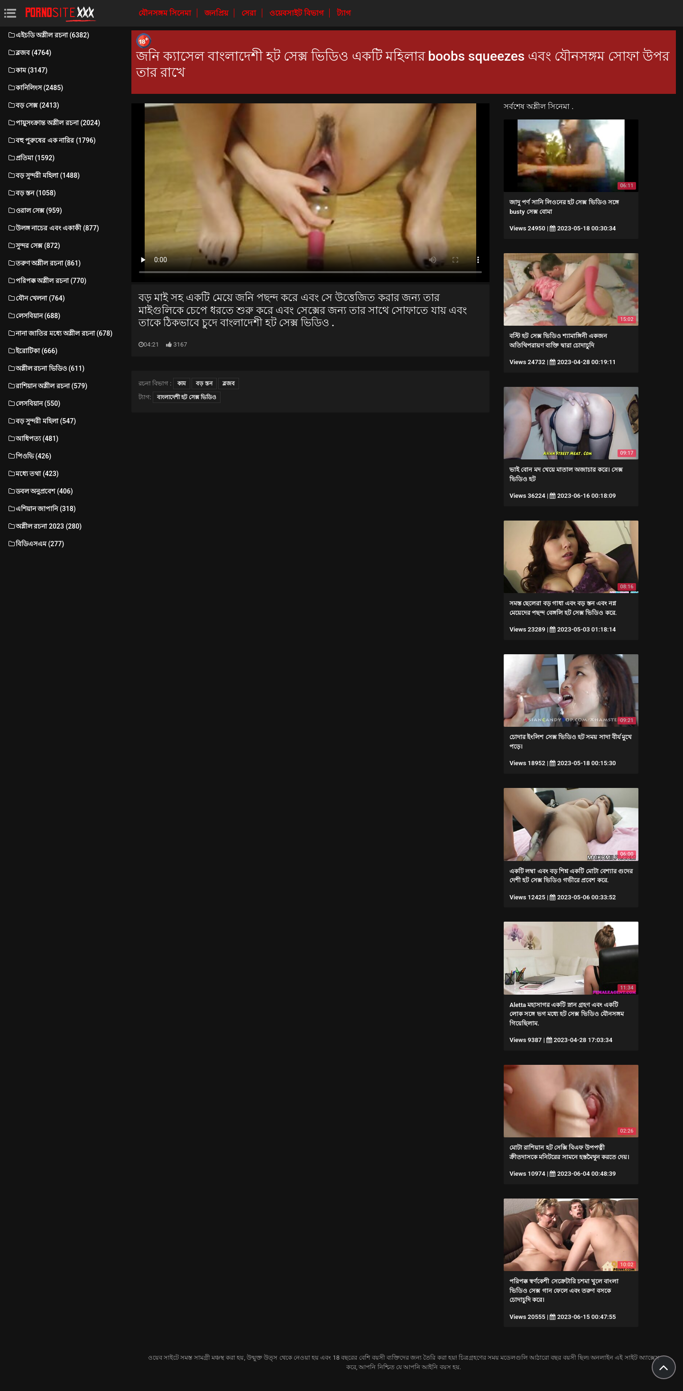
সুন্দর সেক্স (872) (33, 245)
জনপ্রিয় (217, 13)
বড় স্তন (204, 383)
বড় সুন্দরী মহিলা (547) (41, 421)
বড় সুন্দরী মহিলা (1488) (43, 175)
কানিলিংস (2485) (35, 88)
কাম (181, 383)
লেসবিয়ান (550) (33, 403)
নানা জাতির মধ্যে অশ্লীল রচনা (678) (59, 333)
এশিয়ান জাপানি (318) (41, 508)
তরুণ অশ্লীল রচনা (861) (44, 263)
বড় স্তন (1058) (31, 193)
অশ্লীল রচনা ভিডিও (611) (45, 368)
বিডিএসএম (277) (35, 544)
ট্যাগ (344, 13)
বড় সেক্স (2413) (33, 105)
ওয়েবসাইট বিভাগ (297, 13)
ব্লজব (228, 383)
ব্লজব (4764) (29, 52)
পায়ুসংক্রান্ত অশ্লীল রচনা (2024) (53, 123)
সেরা (249, 13)
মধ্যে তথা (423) (33, 473)
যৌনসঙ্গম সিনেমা (165, 13)
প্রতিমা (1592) (31, 158)
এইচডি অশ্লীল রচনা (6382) (48, 35)
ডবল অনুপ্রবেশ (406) (40, 491)
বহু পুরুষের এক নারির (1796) (51, 140)
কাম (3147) (27, 70)
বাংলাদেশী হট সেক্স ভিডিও (186, 397)
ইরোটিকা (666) (32, 351)
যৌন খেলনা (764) (36, 298)
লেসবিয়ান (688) (33, 316)
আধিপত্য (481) (32, 438)
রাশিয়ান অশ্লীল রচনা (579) (47, 386)
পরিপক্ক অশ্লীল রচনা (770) (46, 280)
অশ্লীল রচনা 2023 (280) (44, 526)
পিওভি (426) (29, 456)
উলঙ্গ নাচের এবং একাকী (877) (53, 228)
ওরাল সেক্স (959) (34, 210)
